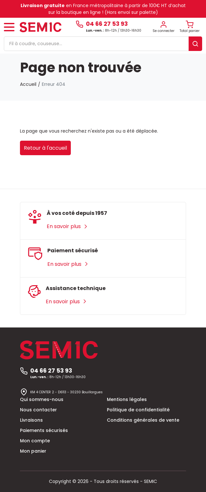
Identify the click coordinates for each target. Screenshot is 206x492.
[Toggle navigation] (9, 27)
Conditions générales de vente (143, 420)
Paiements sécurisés (44, 430)
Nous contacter (38, 410)
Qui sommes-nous (41, 399)
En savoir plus (67, 226)
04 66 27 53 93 (107, 23)
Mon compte (35, 440)
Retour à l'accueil (45, 148)
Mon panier (33, 451)
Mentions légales (127, 399)
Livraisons (31, 420)
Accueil (28, 84)
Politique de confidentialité (138, 410)
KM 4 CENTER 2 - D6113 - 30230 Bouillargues (66, 392)
